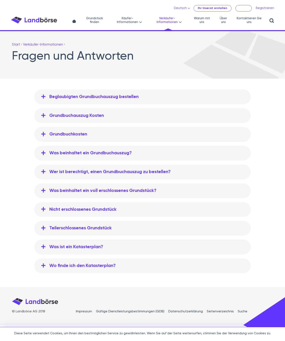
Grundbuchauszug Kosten (76, 115)
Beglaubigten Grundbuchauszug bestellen (94, 97)
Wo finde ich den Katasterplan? (82, 265)
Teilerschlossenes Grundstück (80, 228)
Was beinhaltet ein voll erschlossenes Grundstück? (102, 190)
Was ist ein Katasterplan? (76, 247)
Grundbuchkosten (68, 134)
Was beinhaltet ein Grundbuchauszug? (90, 153)
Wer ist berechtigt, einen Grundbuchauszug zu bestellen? (110, 172)
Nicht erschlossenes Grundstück (82, 209)
